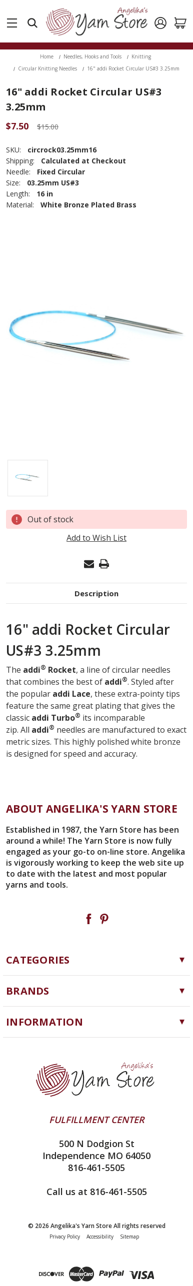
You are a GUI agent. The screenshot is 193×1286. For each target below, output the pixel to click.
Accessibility (100, 1236)
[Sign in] (160, 23)
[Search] (32, 23)
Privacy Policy (65, 1236)
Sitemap (129, 1236)
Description (96, 593)
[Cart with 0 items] (180, 23)
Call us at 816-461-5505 (96, 1192)
